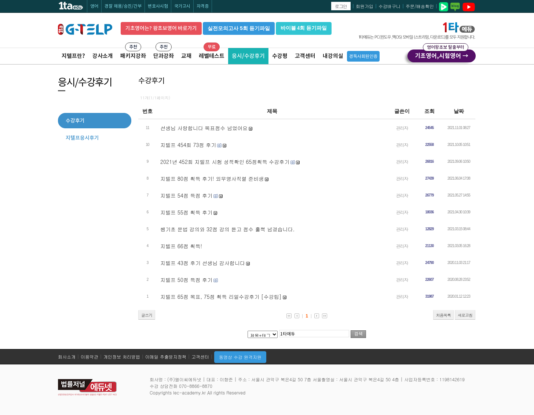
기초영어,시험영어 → (441, 54)
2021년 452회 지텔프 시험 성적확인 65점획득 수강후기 (224, 161)
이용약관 (89, 356)
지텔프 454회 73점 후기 (188, 144)
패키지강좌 (133, 55)
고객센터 (305, 55)
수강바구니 (389, 6)
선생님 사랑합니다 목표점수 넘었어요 (204, 128)
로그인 (341, 6)
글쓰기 (146, 315)
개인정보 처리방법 (121, 356)
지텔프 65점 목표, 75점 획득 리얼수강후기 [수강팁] (221, 296)
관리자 (402, 128)
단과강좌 (163, 55)
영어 (94, 6)
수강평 (280, 55)
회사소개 (67, 356)
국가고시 (182, 6)
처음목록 (443, 315)
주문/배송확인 (420, 6)
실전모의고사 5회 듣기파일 (239, 28)
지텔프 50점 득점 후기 (186, 279)
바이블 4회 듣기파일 (304, 28)
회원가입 (364, 6)
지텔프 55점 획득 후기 (186, 212)
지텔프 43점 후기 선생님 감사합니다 (202, 263)
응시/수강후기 (248, 55)
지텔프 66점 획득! (181, 246)
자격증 (203, 6)
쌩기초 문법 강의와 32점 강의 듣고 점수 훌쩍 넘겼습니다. (227, 229)
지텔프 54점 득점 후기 (186, 195)
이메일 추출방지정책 (165, 356)
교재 (186, 55)
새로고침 (465, 315)
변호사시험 (158, 6)
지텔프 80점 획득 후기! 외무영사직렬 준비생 (212, 178)
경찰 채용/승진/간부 (123, 6)
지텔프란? (73, 55)
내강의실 (333, 55)
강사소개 (102, 55)
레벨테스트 (211, 55)
